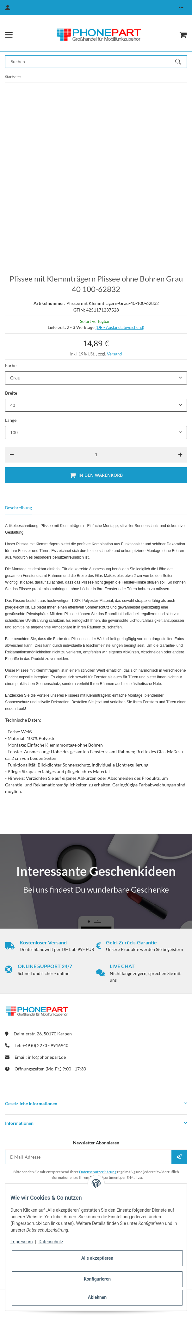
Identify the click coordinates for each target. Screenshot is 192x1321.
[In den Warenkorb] (96, 475)
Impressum (21, 1241)
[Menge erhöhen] (180, 455)
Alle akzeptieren (97, 1258)
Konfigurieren (97, 1279)
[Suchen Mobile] (90, 61)
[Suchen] (181, 61)
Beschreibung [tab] (18, 507)
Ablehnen (97, 1297)
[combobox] (96, 378)
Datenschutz (51, 1241)
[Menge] (96, 455)
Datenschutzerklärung (97, 1171)
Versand (114, 353)
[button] (181, 7)
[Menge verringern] (11, 455)
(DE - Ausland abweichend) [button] (120, 327)
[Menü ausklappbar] (9, 35)
